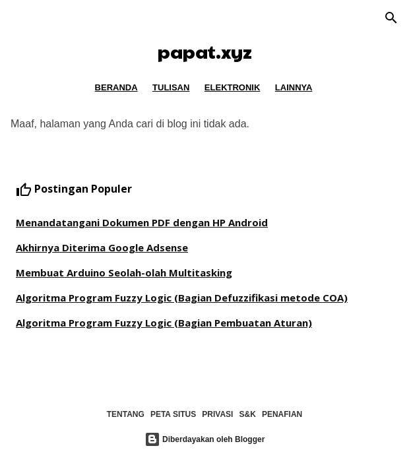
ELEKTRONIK (232, 87)
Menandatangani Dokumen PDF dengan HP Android (142, 222)
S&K (247, 414)
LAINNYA (294, 87)
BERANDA (116, 87)
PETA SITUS (173, 414)
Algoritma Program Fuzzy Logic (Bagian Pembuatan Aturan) (164, 322)
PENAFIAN (282, 414)
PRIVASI (217, 414)
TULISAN (170, 87)
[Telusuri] (391, 19)
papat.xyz (205, 51)
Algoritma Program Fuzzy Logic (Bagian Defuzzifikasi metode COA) (182, 297)
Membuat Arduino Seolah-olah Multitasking (124, 272)
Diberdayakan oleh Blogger (204, 439)
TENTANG (125, 414)
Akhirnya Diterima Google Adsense (102, 247)
